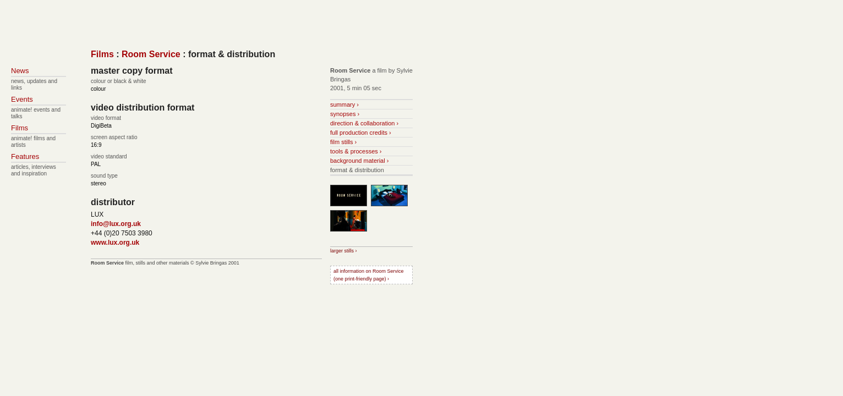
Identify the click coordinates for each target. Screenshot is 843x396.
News (20, 71)
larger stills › (343, 251)
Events (22, 99)
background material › (359, 160)
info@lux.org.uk (116, 224)
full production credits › (360, 132)
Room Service (151, 54)
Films (102, 54)
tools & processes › (356, 151)
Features (25, 156)
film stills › (343, 142)
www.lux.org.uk (115, 242)
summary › (344, 104)
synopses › (344, 114)
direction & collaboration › (364, 123)
